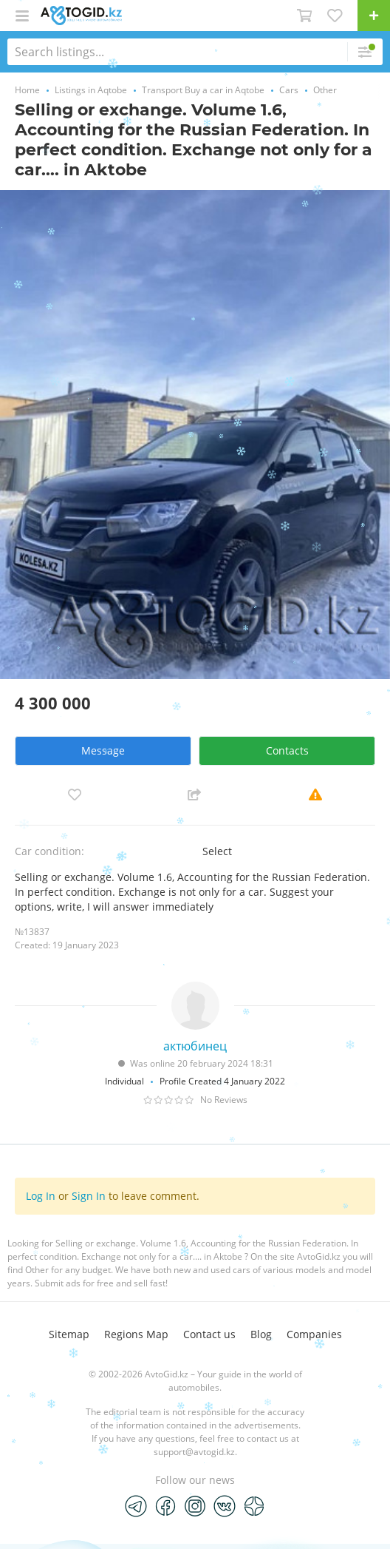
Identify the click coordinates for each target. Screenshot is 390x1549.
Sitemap (69, 1334)
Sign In (89, 1196)
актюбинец (195, 1046)
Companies (314, 1334)
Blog (261, 1334)
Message (103, 750)
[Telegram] (136, 1505)
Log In (40, 1196)
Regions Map (136, 1334)
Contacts (287, 750)
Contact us (209, 1334)
